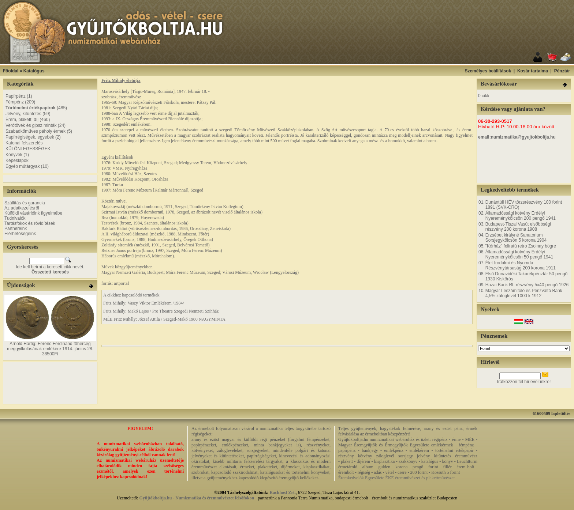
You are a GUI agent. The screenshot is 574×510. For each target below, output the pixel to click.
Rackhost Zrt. (283, 492)
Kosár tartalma (532, 70)
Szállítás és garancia (24, 202)
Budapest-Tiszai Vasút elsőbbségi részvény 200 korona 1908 (518, 227)
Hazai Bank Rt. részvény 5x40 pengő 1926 (527, 284)
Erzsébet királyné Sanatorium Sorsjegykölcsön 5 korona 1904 (516, 238)
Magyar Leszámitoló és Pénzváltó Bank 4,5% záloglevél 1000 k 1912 (523, 293)
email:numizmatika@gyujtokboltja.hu (517, 137)
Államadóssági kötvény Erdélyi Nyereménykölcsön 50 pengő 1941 (519, 254)
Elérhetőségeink (20, 233)
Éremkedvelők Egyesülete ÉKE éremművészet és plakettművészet (396, 477)
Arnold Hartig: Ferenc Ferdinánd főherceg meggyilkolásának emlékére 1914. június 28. (50, 346)
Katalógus (34, 70)
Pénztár (562, 70)
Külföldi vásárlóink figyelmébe (33, 213)
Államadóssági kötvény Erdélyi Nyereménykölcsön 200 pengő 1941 (520, 216)
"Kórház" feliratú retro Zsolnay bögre (520, 246)
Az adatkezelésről (21, 208)
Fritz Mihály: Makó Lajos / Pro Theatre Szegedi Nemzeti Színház (161, 311)
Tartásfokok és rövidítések (29, 223)
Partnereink (15, 228)
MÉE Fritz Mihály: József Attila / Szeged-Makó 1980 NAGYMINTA (164, 319)
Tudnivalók (15, 218)
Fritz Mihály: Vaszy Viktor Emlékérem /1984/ (143, 303)
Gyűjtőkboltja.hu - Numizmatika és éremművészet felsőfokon (196, 497)
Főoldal (11, 70)
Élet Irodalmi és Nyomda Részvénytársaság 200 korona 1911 (520, 265)
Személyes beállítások (488, 70)
